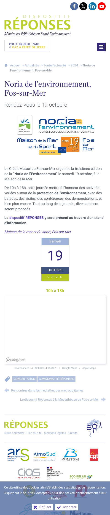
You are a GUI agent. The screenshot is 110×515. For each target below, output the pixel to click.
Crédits (73, 433)
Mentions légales (55, 433)
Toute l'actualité (55, 65)
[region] (55, 329)
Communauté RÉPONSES (56, 379)
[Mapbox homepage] (15, 359)
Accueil (15, 65)
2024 (74, 65)
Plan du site (34, 433)
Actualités (32, 65)
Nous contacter (14, 433)
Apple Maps (89, 368)
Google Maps (70, 368)
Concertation (24, 379)
